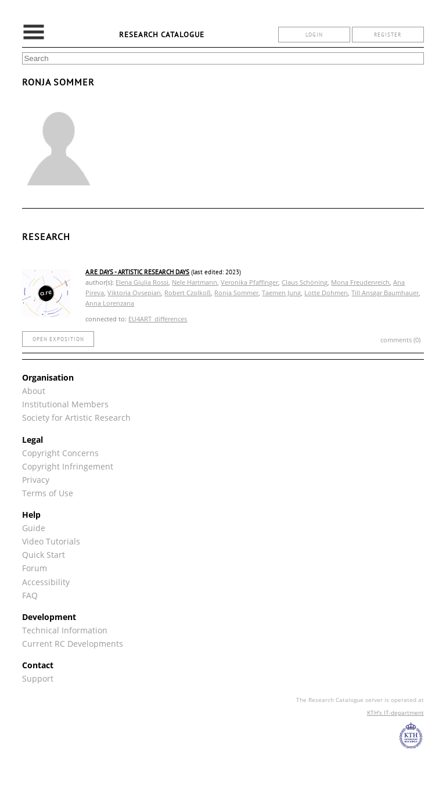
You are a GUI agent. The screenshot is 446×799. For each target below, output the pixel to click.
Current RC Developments (72, 643)
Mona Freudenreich (360, 282)
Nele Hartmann (194, 282)
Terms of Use (47, 493)
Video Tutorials (51, 541)
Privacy (35, 479)
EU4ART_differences (157, 318)
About (33, 390)
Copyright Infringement (67, 466)
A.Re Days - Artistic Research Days (137, 272)
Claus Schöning (305, 282)
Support (37, 678)
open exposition (58, 339)
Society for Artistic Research (76, 417)
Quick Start (43, 554)
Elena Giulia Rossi (142, 282)
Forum (34, 568)
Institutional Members (65, 404)
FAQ (30, 595)
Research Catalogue (161, 35)
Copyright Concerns (60, 452)
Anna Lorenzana (109, 303)
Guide (33, 527)
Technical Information (64, 630)
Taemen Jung (281, 292)
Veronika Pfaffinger (249, 282)
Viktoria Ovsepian (134, 292)
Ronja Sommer (236, 292)
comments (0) (400, 339)
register (387, 34)
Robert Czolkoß (187, 292)
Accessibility (46, 581)
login (314, 34)
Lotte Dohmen (326, 292)
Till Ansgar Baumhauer (385, 292)
